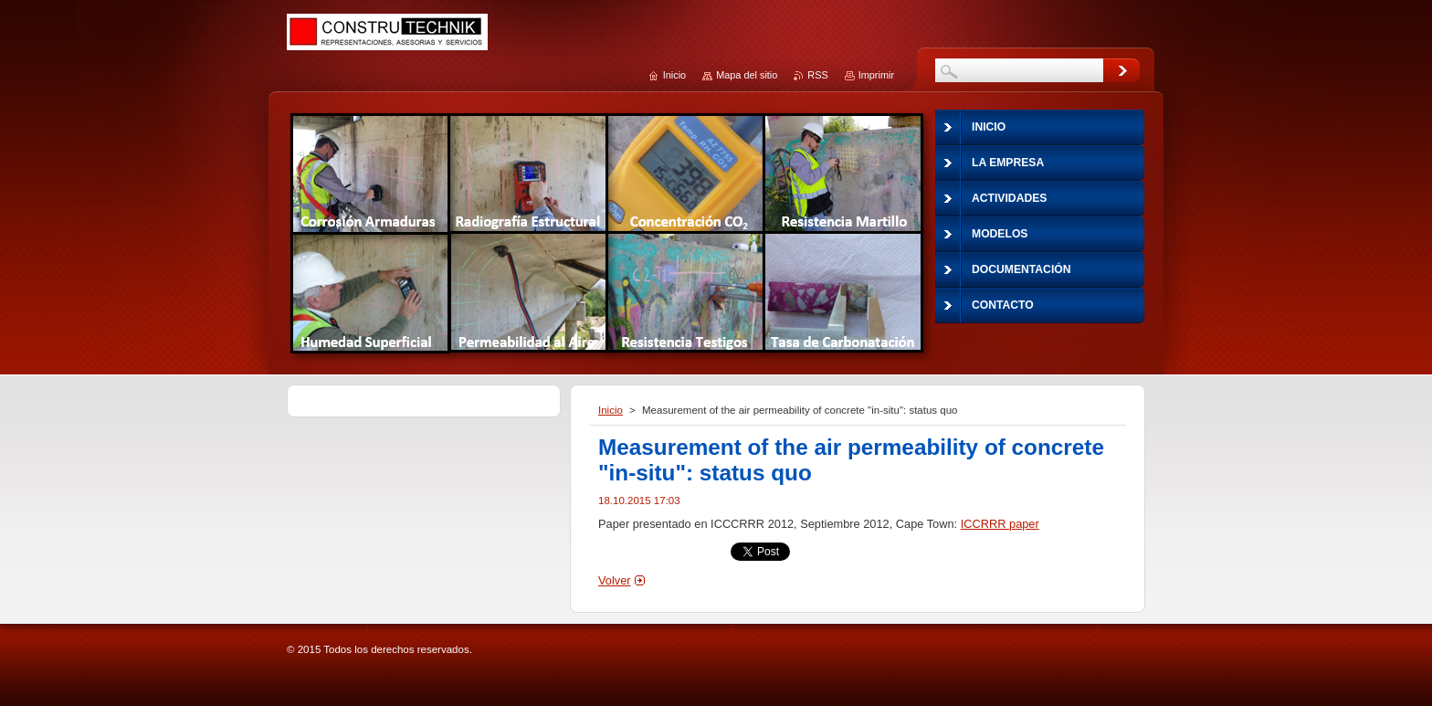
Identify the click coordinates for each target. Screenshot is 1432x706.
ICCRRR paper (1000, 524)
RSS (817, 74)
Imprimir (876, 74)
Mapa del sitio (746, 74)
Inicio (610, 410)
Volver (614, 580)
